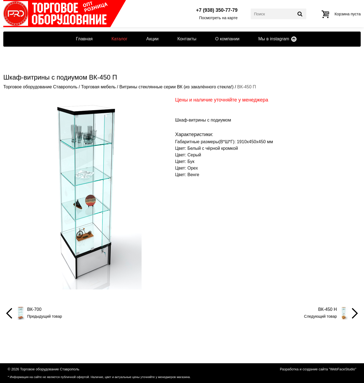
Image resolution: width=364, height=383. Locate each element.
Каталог (119, 38)
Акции (152, 38)
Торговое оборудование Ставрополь (40, 87)
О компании (227, 38)
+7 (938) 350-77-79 (217, 10)
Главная (84, 38)
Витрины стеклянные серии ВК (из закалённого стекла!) (176, 87)
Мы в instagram (273, 38)
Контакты (186, 38)
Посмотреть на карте (218, 18)
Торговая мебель (98, 87)
